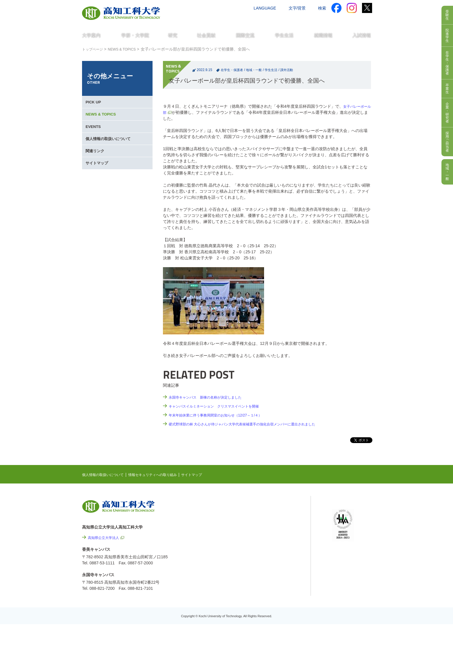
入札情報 (275, 626)
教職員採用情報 (281, 610)
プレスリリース (281, 594)
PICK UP (94, 104)
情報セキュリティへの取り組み (163, 474)
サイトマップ (98, 182)
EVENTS (94, 135)
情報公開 (275, 579)
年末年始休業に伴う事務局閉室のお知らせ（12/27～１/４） (223, 415)
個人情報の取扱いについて (110, 150)
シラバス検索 (344, 512)
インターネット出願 (347, 19)
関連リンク (96, 166)
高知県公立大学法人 (106, 537)
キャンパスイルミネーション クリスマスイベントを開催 (221, 406)
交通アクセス (255, 19)
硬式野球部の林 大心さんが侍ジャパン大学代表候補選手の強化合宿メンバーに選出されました (254, 424)
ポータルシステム (348, 521)
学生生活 (275, 70)
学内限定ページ (346, 530)
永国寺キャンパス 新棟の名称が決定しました (211, 397)
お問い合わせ (286, 19)
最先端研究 (269, 524)
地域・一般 (256, 70)
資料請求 (314, 19)
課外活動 (292, 70)
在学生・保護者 (233, 70)
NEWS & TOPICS (127, 49)
